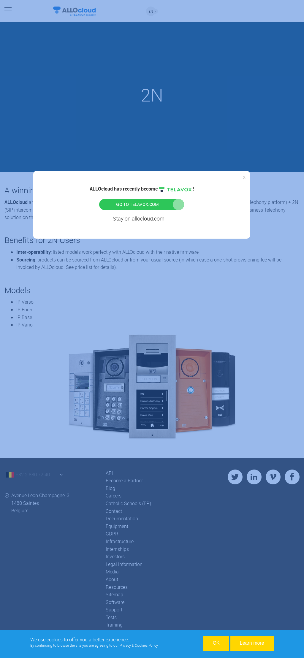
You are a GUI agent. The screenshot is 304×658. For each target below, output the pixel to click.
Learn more (252, 643)
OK (216, 643)
